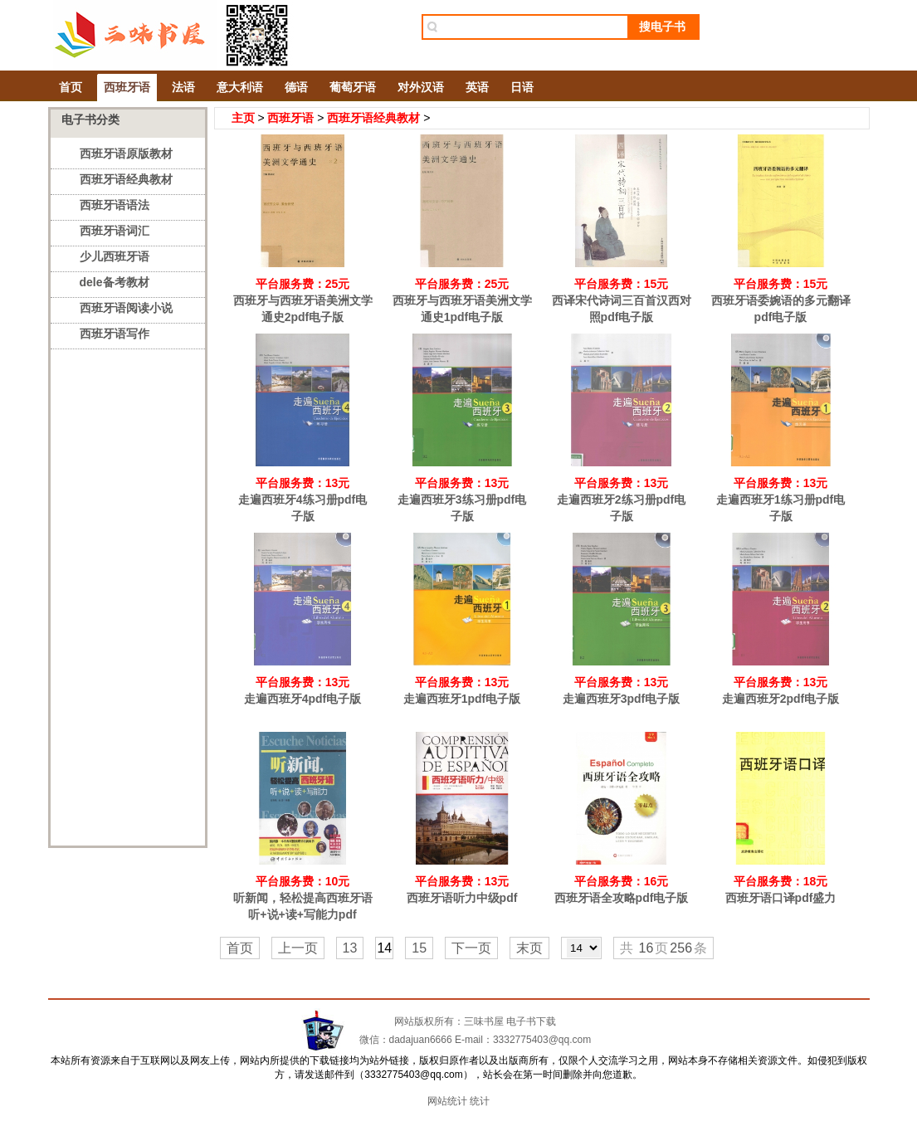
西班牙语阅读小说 (126, 307)
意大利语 (240, 87)
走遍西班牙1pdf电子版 (462, 698)
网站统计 (447, 1101)
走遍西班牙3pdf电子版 (621, 698)
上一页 (298, 948)
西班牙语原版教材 (126, 153)
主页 (243, 117)
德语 (296, 87)
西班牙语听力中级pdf (462, 897)
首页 (70, 87)
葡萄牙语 (352, 87)
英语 (477, 87)
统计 (480, 1101)
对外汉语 (421, 87)
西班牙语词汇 (114, 230)
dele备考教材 (114, 282)
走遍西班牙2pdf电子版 (781, 698)
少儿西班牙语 (114, 256)
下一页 (471, 948)
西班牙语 (127, 87)
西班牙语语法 (114, 205)
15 (419, 948)
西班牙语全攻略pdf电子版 (621, 897)
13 (350, 948)
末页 (529, 948)
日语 (522, 87)
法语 (183, 87)
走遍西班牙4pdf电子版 (303, 698)
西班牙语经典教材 (126, 179)
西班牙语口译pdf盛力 (781, 897)
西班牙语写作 (114, 333)
